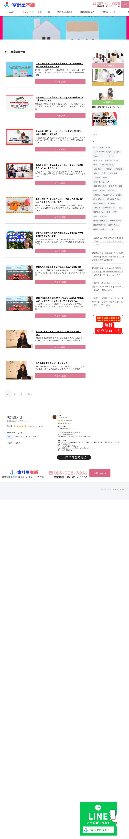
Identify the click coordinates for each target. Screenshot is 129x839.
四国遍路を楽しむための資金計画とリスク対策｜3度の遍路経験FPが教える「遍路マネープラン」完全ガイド (108, 271)
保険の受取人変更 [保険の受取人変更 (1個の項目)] (107, 165)
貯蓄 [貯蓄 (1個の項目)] (115, 212)
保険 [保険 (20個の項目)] (95, 165)
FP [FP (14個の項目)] (94, 147)
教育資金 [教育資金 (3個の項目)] (111, 190)
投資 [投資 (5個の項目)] (95, 190)
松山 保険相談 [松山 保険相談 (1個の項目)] (98, 199)
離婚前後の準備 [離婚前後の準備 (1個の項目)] (99, 225)
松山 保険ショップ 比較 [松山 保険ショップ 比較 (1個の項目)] (112, 195)
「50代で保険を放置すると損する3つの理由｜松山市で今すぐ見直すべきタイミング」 (108, 241)
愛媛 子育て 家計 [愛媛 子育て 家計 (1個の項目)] (115, 186)
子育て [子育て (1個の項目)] (104, 173)
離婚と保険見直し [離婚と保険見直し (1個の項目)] (100, 221)
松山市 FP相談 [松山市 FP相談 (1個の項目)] (99, 203)
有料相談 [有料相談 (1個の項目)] (96, 195)
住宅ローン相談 (108, 12)
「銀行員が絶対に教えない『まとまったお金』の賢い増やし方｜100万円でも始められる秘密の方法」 (108, 286)
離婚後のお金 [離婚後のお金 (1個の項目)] (113, 225)
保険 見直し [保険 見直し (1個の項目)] (98, 169)
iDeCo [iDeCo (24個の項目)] (101, 147)
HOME (11, 12)
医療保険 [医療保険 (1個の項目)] (109, 169)
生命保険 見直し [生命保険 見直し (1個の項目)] (109, 208)
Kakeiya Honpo (118, 489)
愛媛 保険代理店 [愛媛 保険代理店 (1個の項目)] (99, 186)
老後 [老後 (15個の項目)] (108, 212)
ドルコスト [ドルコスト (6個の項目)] (97, 156)
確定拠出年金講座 (64, 12)
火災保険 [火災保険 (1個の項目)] (111, 203)
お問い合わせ (100, 473)
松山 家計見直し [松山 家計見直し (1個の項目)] (113, 199)
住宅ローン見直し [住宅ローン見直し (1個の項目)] (112, 160)
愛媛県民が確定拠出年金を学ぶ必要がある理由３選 (58, 267)
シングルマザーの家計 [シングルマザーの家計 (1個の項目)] (102, 152)
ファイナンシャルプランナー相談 (37, 12)
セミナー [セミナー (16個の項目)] (117, 152)
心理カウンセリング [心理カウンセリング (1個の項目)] (101, 182)
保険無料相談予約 (86, 12)
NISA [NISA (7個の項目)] (108, 147)
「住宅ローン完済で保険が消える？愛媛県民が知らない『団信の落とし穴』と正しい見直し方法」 (108, 301)
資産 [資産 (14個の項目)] (95, 216)
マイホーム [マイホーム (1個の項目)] (109, 156)
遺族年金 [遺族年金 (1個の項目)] (103, 216)
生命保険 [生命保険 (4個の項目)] (96, 208)
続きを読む (61, 82)
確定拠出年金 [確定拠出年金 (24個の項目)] (98, 212)
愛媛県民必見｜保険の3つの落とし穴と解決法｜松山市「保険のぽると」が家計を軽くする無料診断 (108, 256)
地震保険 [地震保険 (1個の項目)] (118, 169)
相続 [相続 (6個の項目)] (120, 208)
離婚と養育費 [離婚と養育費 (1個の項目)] (115, 221)
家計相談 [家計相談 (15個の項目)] (96, 178)
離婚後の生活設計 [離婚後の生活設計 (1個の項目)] (100, 229)
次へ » (31, 394)
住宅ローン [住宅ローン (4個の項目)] (97, 160)
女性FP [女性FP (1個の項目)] (96, 173)
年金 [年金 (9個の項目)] (105, 178)
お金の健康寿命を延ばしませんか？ (51, 363)
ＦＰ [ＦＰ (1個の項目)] (112, 229)
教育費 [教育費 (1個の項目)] (102, 190)
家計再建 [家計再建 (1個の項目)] (113, 173)
